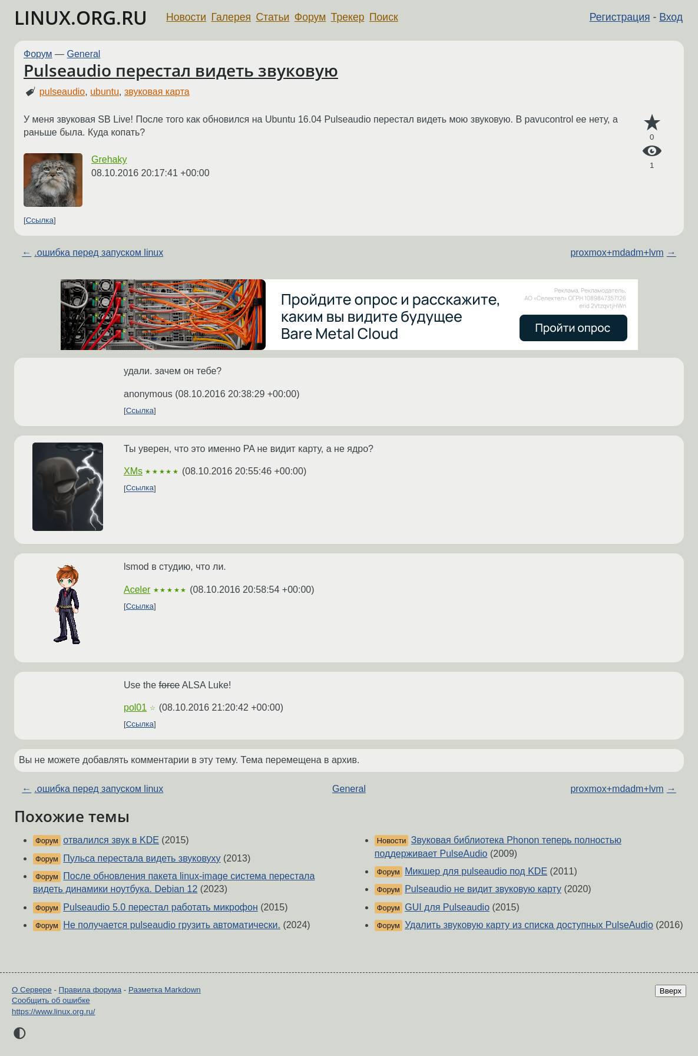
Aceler (137, 590)
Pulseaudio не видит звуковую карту (483, 889)
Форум (310, 17)
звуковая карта (157, 92)
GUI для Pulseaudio (447, 907)
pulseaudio (62, 92)
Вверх (671, 990)
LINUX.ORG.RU (80, 17)
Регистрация (620, 17)
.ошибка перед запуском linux (98, 253)
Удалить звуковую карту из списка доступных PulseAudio (529, 925)
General (84, 54)
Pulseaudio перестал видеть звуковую (181, 70)
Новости (186, 17)
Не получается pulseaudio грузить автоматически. (171, 925)
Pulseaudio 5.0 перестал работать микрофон (160, 907)
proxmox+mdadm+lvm (616, 253)
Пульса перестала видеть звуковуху (141, 858)
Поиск (383, 17)
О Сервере (32, 989)
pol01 (135, 707)
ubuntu (104, 92)
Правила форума (90, 989)
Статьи (272, 17)
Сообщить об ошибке (51, 1000)
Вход (671, 17)
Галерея (231, 17)
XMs (133, 471)
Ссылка (40, 220)
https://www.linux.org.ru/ (53, 1011)
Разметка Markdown (164, 989)
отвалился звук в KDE (111, 840)
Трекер (348, 17)
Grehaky (109, 159)
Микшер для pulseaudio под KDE (476, 871)
